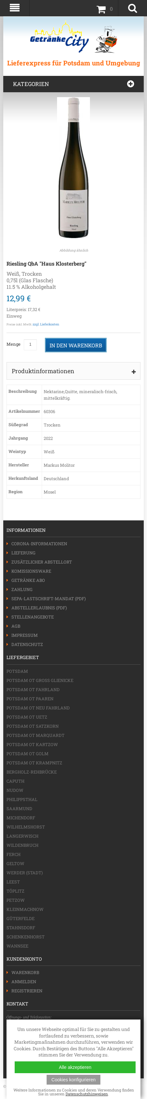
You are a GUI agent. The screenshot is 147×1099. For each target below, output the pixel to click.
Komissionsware (31, 571)
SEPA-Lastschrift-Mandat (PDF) (48, 599)
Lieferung (23, 553)
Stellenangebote (32, 617)
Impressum (24, 635)
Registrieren (26, 991)
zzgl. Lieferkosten (46, 324)
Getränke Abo (28, 580)
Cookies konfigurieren (73, 1079)
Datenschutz (27, 644)
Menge (14, 344)
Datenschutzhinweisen (87, 1093)
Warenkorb (25, 972)
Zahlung (22, 589)
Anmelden (23, 982)
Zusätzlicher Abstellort (41, 562)
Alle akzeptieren (75, 1067)
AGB (15, 626)
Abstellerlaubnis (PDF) (39, 608)
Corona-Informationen (39, 544)
